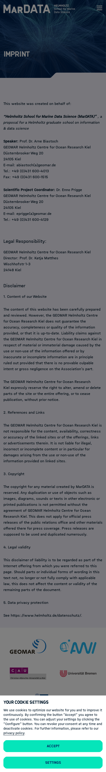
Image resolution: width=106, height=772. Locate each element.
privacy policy (13, 733)
